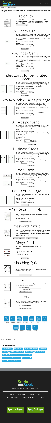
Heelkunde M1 (18, 348)
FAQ (39, 394)
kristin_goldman (10, 339)
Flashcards (21, 394)
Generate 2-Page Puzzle (32, 238)
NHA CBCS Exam (39, 351)
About (32, 394)
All (5, 7)
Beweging (5, 351)
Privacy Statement (28, 397)
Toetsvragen (43, 348)
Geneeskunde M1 (7, 348)
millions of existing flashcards (15, 409)
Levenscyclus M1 (26, 357)
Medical (8, 7)
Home (12, 394)
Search (2, 7)
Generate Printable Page (21, 25)
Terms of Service (12, 397)
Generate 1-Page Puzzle (19, 238)
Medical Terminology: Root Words (12, 361)
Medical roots (29, 351)
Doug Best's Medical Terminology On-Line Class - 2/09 (17, 354)
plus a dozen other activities (35, 409)
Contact (41, 397)
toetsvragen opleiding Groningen (11, 357)
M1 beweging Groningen (31, 348)
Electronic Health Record (16, 351)
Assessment (13, 7)
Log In (46, 3)
